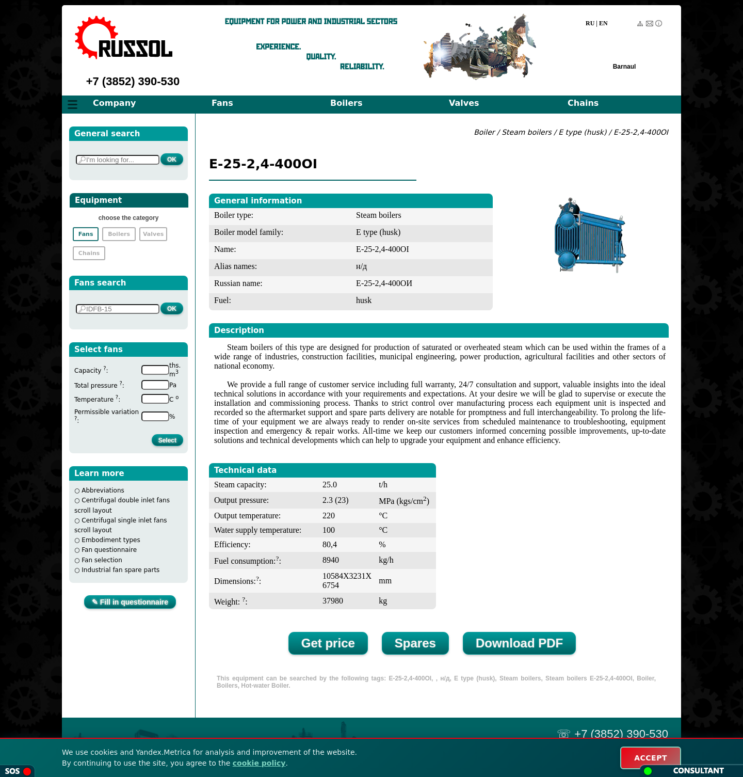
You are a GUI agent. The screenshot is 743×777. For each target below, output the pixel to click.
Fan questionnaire (109, 549)
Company (114, 103)
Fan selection (102, 560)
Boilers (346, 103)
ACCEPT (650, 758)
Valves (464, 103)
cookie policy (259, 763)
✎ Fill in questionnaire (130, 602)
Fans (222, 103)
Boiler (484, 132)
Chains (583, 103)
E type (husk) (582, 132)
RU (590, 23)
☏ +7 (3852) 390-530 (612, 733)
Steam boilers (527, 132)
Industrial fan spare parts (120, 570)
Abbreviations (103, 490)
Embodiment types (111, 540)
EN (603, 23)
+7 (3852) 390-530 (133, 81)
